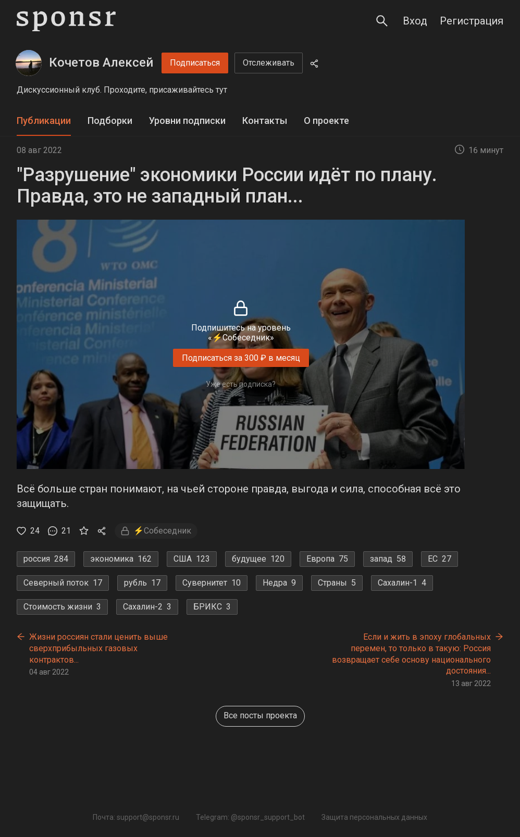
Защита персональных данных (374, 817)
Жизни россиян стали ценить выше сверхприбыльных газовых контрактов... (98, 648)
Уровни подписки (187, 120)
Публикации (44, 120)
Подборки (110, 120)
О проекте (326, 120)
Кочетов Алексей (101, 62)
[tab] (44, 121)
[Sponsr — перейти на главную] (66, 21)
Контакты (264, 120)
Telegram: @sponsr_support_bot (250, 817)
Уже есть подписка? (241, 384)
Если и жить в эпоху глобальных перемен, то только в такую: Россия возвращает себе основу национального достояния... (411, 654)
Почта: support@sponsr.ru (136, 817)
